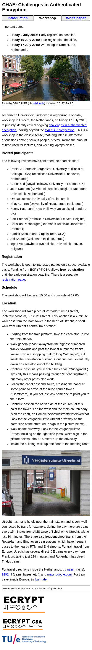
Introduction (17, 18)
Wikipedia (38, 103)
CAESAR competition (59, 130)
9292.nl (7, 574)
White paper (76, 18)
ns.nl (70, 569)
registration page (13, 279)
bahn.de (41, 579)
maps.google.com (59, 574)
